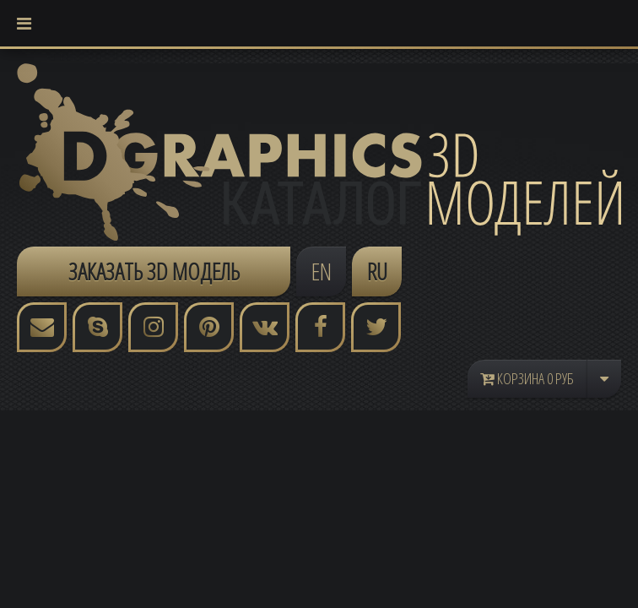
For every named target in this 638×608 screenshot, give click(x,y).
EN (321, 271)
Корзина (527, 378)
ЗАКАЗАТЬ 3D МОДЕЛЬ (154, 271)
